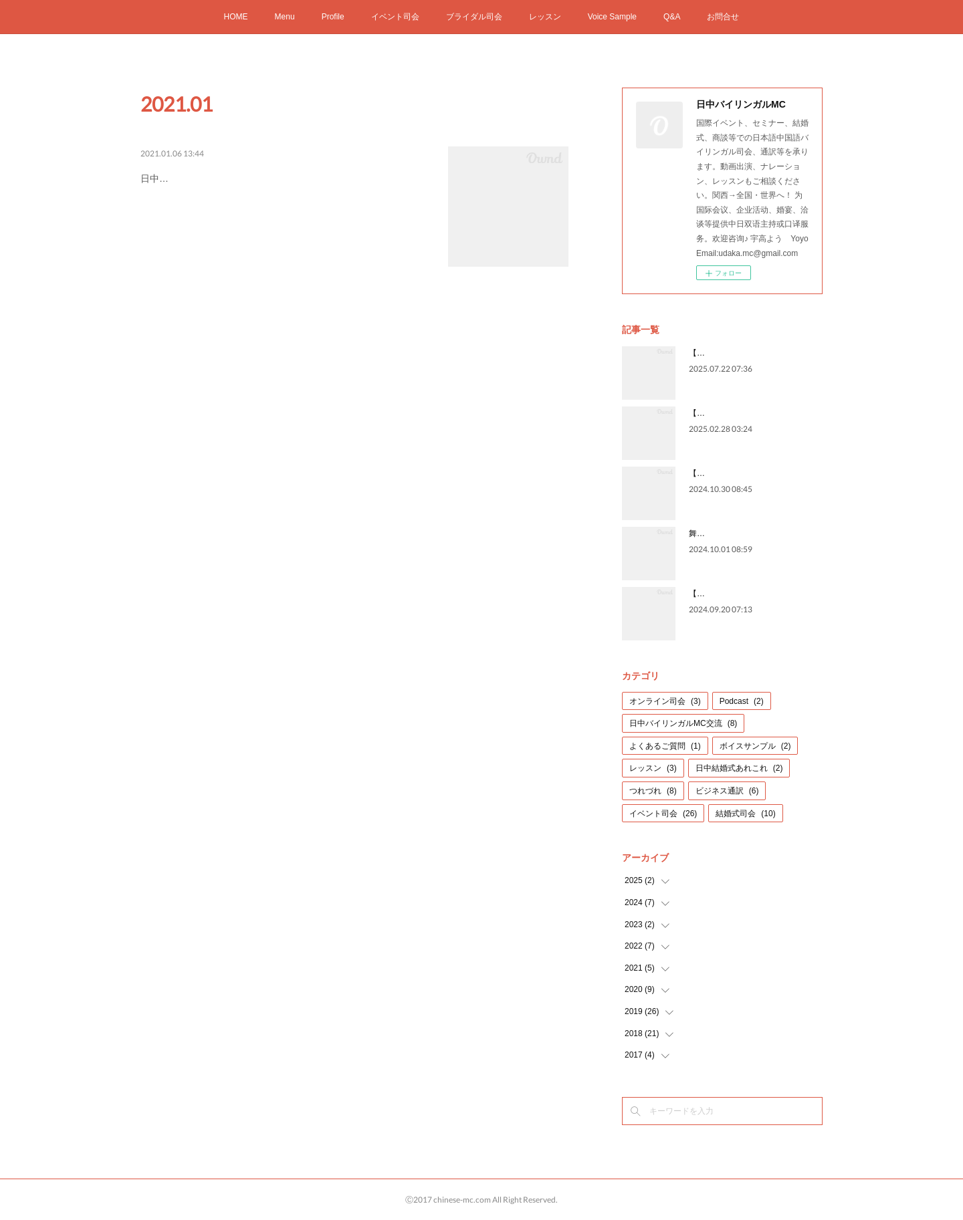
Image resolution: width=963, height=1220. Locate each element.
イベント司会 (395, 16)
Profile (333, 16)
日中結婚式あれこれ (739, 768)
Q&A (671, 16)
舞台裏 (701, 533)
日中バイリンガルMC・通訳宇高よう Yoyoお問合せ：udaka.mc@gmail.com (256, 213)
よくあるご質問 (665, 746)
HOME (236, 16)
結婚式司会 (745, 813)
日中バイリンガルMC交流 (683, 723)
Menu (285, 16)
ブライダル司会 (474, 16)
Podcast (742, 701)
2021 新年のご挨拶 (197, 176)
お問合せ (723, 16)
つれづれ (653, 791)
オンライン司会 (665, 701)
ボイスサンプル (755, 746)
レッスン (545, 16)
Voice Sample (612, 16)
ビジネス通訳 (727, 791)
